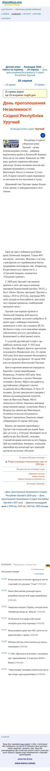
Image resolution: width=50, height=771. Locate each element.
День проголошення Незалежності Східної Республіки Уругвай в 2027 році (25, 499)
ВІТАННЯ (26, 14)
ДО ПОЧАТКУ (7, 9)
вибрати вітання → (39, 476)
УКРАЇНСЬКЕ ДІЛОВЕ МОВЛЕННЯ (27, 9)
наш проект (25, 744)
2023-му (31, 506)
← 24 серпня (9, 85)
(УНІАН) (42, 584)
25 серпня (33, 69)
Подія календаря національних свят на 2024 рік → (26, 463)
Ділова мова (13, 67)
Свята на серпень (13, 69)
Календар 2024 (32, 67)
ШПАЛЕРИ (6, 18)
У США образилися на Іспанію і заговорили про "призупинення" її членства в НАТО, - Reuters (28, 658)
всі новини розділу (37, 569)
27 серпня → (41, 85)
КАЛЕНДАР (16, 14)
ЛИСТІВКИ (37, 14)
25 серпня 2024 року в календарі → (33, 458)
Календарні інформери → (37, 484)
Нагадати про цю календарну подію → (32, 469)
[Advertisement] (25, 44)
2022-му (40, 506)
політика (5, 737)
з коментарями (39, 574)
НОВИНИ (5, 14)
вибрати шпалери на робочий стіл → (32, 479)
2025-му (13, 506)
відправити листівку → (38, 474)
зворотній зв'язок (25, 759)
